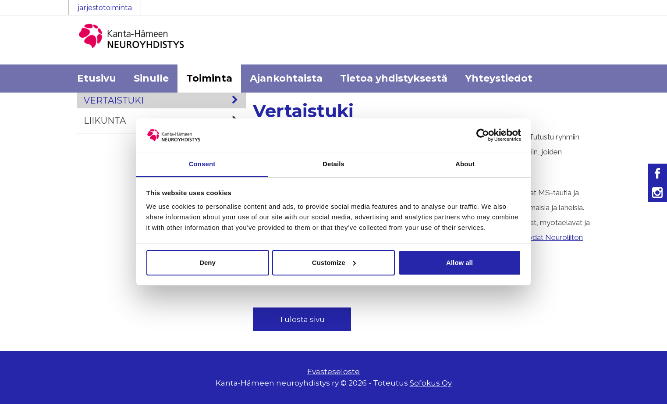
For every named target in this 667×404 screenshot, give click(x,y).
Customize (334, 262)
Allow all (459, 262)
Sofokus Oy (431, 383)
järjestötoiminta (105, 8)
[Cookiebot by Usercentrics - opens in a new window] (482, 135)
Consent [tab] (202, 164)
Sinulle (151, 78)
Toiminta (209, 78)
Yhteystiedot (498, 78)
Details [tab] (333, 164)
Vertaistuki (165, 100)
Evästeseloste (333, 371)
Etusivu (96, 78)
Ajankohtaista (286, 78)
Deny (207, 262)
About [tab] (465, 164)
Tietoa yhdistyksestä (393, 78)
